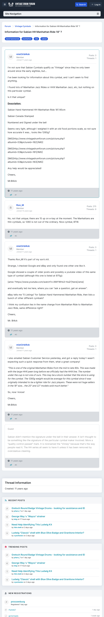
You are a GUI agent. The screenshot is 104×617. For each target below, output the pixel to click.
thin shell (18, 527)
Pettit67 (12, 610)
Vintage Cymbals (23, 26)
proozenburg (18, 601)
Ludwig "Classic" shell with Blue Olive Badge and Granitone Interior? (48, 532)
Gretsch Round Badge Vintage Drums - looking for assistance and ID (48, 508)
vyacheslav (19, 536)
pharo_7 (17, 511)
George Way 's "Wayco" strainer (28, 516)
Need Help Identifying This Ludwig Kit (32, 524)
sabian (44, 39)
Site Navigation (52, 13)
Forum (8, 26)
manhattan (27, 39)
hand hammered (12, 39)
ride (36, 39)
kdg (16, 519)
